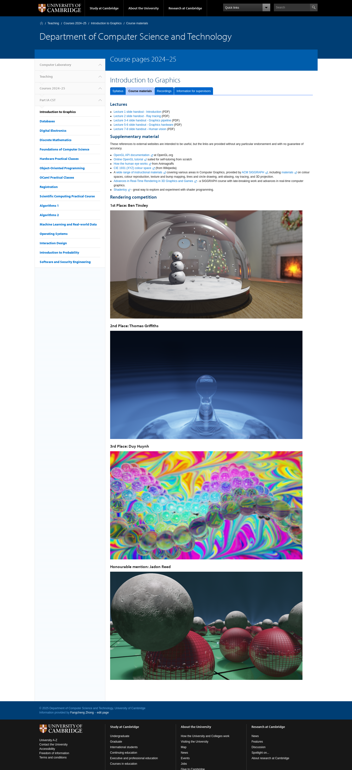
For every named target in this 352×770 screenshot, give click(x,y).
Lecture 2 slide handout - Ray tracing (137, 116)
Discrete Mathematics (55, 140)
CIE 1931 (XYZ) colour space (132, 168)
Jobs (184, 763)
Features (257, 741)
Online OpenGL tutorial (128, 159)
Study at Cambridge (104, 8)
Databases (47, 121)
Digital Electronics (53, 130)
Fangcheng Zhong (82, 712)
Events (185, 758)
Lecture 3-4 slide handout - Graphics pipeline (142, 120)
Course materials (140, 91)
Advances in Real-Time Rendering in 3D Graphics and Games (153, 181)
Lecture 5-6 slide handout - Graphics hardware (143, 124)
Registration (49, 187)
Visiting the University (194, 741)
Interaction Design (53, 243)
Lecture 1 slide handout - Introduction (137, 111)
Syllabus (118, 91)
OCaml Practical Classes (57, 177)
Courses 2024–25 (75, 23)
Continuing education (123, 752)
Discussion (258, 747)
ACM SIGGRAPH (253, 172)
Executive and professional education (134, 758)
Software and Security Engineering (65, 262)
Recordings (164, 91)
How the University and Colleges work (205, 736)
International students (124, 747)
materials (287, 172)
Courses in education (123, 763)
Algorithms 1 (49, 205)
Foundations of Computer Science (64, 149)
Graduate (116, 741)
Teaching (53, 23)
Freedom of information (54, 753)
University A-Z (48, 740)
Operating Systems (54, 234)
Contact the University (53, 744)
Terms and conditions (53, 757)
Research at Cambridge (185, 8)
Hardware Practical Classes (59, 159)
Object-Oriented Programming (62, 168)
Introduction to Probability (59, 252)
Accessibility (47, 749)
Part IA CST (48, 100)
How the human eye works (131, 163)
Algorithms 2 (49, 215)
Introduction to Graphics (106, 23)
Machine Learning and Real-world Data (68, 224)
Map (183, 747)
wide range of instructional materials (139, 172)
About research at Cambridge (270, 758)
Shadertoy (120, 189)
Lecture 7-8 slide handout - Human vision (140, 129)
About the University (143, 8)
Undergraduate (119, 736)
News (184, 752)
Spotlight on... (260, 752)
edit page (103, 712)
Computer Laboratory (41, 23)
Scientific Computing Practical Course (67, 196)
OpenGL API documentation (132, 155)
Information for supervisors (193, 91)
